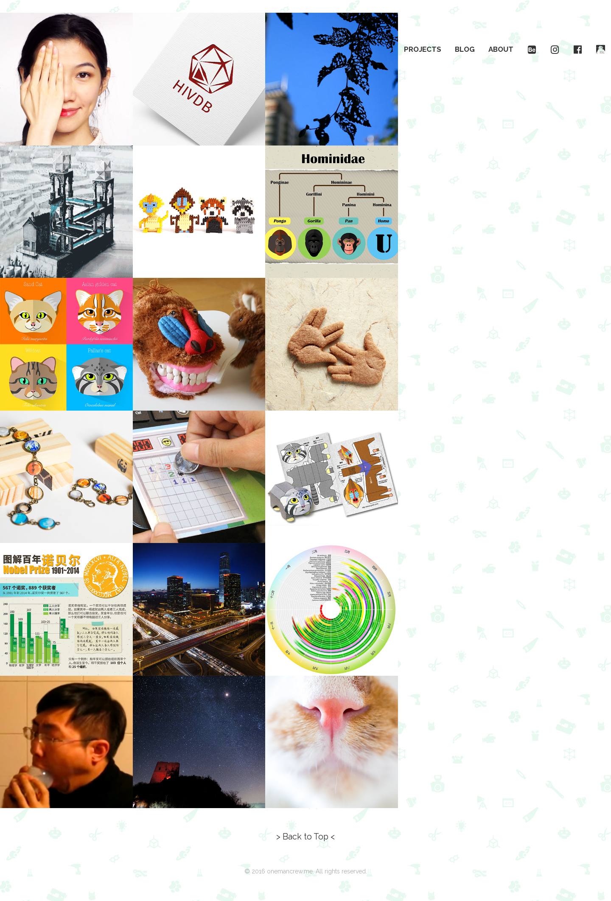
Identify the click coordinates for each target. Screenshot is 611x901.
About (500, 49)
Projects (422, 49)
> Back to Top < (305, 837)
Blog (465, 49)
